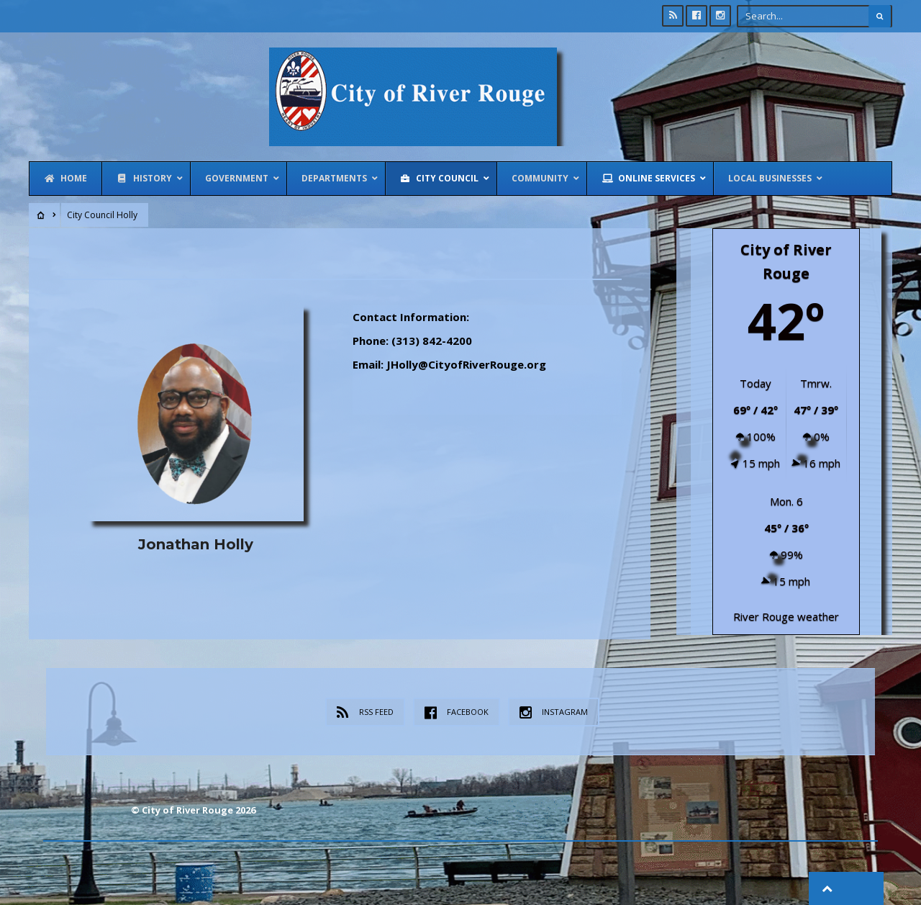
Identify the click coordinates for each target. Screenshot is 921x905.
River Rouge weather (786, 615)
